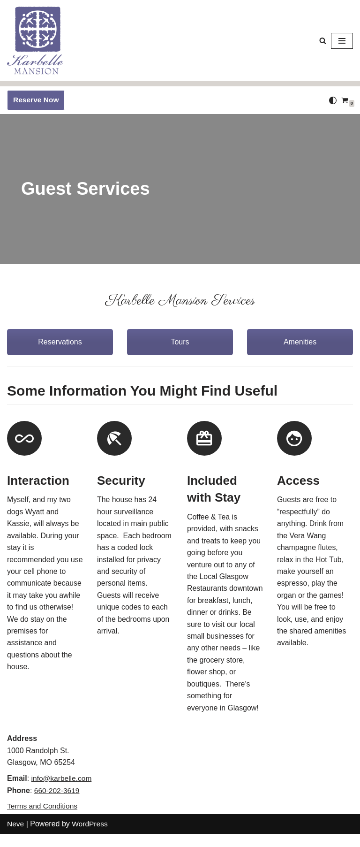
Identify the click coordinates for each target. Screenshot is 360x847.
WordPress (90, 837)
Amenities (300, 342)
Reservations (60, 342)
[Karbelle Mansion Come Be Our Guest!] (35, 41)
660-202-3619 (57, 804)
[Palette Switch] (333, 100)
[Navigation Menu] (342, 41)
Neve (15, 837)
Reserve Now (36, 100)
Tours (180, 342)
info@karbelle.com (62, 792)
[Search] (322, 40)
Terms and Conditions (43, 820)
